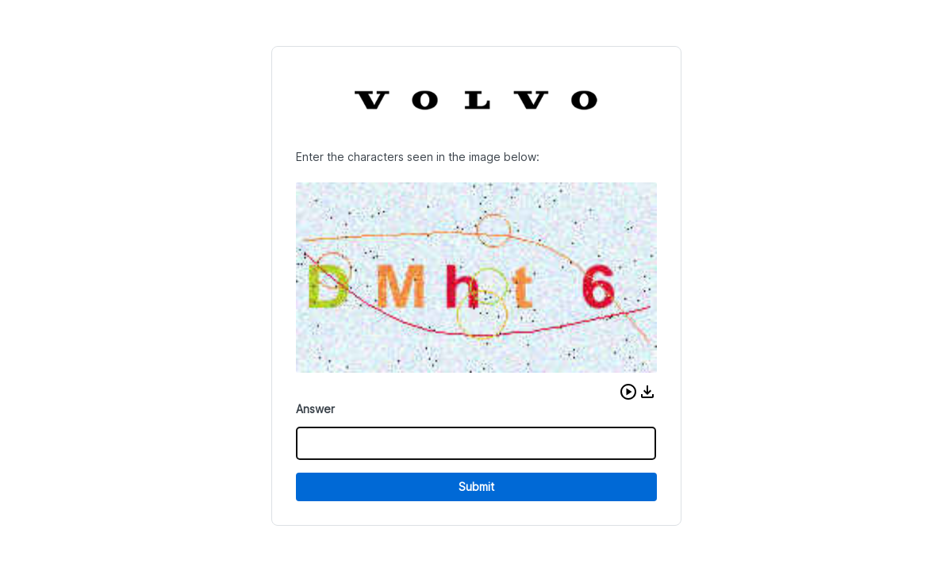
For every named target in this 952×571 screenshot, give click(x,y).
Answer (315, 409)
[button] (628, 391)
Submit (476, 486)
